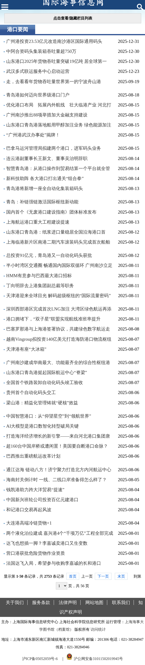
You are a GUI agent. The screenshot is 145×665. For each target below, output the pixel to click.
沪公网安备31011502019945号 (98, 659)
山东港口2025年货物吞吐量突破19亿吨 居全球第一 (56, 61)
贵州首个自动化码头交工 (31, 392)
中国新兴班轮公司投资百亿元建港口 (42, 499)
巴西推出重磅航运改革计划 (33, 456)
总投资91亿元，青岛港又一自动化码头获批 (49, 255)
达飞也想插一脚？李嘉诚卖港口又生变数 (46, 543)
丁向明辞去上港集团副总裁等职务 (40, 285)
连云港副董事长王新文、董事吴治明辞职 (46, 158)
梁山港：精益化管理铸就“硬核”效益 (42, 402)
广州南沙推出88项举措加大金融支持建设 (46, 114)
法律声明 (68, 602)
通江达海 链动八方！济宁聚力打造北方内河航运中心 (58, 469)
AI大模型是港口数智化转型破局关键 (42, 426)
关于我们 (15, 602)
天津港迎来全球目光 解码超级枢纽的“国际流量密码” (58, 295)
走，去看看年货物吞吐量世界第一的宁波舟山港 (53, 81)
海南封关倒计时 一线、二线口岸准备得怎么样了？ (56, 479)
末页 (121, 576)
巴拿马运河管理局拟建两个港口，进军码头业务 (53, 148)
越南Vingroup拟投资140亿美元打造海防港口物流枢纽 (58, 339)
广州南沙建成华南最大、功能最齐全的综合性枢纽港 (58, 362)
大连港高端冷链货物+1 (29, 522)
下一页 (103, 576)
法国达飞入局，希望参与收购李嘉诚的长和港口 (53, 563)
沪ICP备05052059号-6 (40, 659)
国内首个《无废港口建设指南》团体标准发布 (51, 212)
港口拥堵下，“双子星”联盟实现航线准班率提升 (53, 318)
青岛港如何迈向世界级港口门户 (37, 94)
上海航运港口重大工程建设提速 (37, 222)
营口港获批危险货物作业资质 (35, 553)
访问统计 (98, 629)
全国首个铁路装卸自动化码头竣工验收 (44, 382)
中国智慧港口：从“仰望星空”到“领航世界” (48, 416)
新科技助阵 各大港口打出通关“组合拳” (45, 178)
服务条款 (41, 602)
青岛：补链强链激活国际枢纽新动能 (42, 201)
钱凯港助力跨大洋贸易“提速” (35, 489)
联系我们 (121, 602)
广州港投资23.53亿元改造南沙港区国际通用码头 (54, 41)
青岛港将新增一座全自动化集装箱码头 (44, 188)
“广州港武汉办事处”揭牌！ (33, 134)
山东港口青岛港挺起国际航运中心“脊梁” (46, 372)
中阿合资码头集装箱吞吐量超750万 (41, 51)
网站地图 (94, 602)
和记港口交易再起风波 (28, 509)
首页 (73, 576)
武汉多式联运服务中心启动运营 (37, 71)
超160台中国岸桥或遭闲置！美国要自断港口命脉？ (57, 446)
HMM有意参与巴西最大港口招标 (39, 275)
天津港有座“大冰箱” (26, 349)
